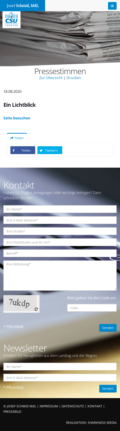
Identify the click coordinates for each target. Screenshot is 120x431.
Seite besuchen (16, 118)
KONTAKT (95, 406)
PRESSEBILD (12, 411)
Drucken (74, 77)
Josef (23, 6)
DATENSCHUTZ (73, 406)
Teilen (17, 138)
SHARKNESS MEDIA (102, 422)
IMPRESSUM (49, 406)
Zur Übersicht (51, 77)
